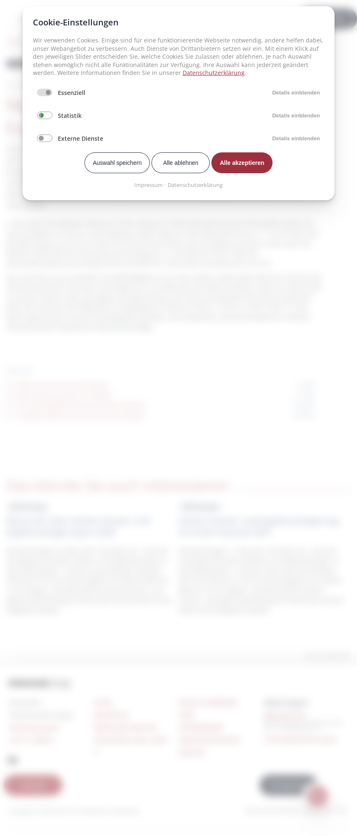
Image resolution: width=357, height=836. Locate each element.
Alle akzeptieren (242, 162)
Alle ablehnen (180, 162)
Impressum (148, 185)
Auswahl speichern (117, 162)
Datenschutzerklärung (214, 73)
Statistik (70, 115)
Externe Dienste (80, 138)
